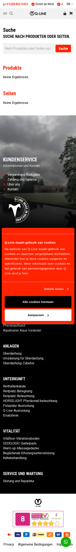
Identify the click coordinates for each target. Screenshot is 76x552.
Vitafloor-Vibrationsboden (21, 438)
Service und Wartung (23, 473)
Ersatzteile (10, 415)
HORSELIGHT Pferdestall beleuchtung (30, 401)
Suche (63, 48)
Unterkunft (14, 378)
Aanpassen (38, 315)
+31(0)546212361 (20, 4)
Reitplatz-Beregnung (17, 391)
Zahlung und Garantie (20, 179)
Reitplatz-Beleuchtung (18, 396)
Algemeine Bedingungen (35, 544)
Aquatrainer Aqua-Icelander (22, 330)
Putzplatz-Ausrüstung (18, 406)
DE (70, 4)
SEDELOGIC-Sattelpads (19, 443)
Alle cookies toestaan (38, 302)
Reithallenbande (14, 386)
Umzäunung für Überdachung (23, 358)
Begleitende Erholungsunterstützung (29, 453)
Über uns (11, 184)
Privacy (8, 544)
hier (25, 273)
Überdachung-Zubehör (18, 363)
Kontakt (10, 189)
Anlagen (11, 346)
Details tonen (53, 289)
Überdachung (12, 353)
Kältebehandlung (15, 458)
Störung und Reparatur (18, 481)
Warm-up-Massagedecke (21, 448)
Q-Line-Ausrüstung (16, 410)
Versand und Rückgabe (21, 175)
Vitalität (11, 431)
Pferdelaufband (14, 325)
